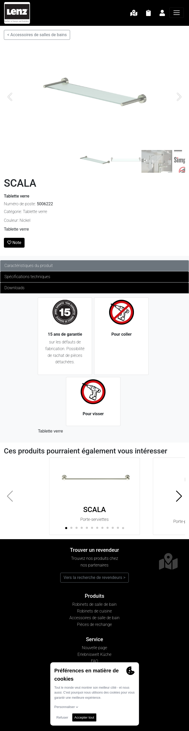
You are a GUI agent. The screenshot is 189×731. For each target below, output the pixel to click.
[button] (179, 496)
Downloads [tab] (14, 287)
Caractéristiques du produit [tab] (28, 265)
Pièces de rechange (94, 624)
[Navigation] (176, 12)
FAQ (94, 661)
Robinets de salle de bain (94, 604)
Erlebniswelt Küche (94, 654)
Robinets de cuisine (94, 611)
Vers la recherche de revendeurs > (94, 577)
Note (14, 242)
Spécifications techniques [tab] (27, 276)
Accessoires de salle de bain (94, 617)
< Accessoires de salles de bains (37, 34)
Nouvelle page (94, 647)
